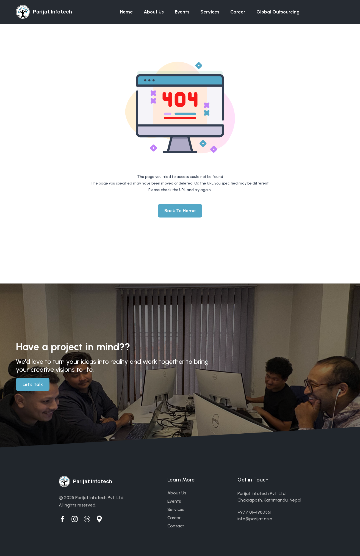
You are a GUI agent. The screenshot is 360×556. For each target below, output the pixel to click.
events (174, 501)
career (174, 517)
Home (126, 12)
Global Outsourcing (278, 12)
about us (176, 493)
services (175, 509)
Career (237, 12)
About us (154, 12)
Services (209, 12)
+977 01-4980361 (254, 512)
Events (182, 12)
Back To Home (180, 210)
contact (175, 526)
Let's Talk (33, 384)
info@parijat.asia (254, 518)
